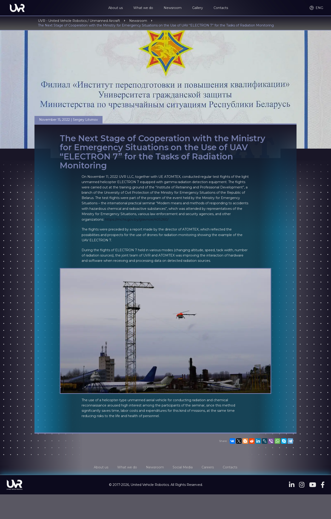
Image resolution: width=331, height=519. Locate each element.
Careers (209, 468)
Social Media (183, 468)
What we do (144, 8)
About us (116, 8)
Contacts (221, 8)
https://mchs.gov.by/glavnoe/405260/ (136, 220)
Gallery (198, 8)
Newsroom (174, 8)
